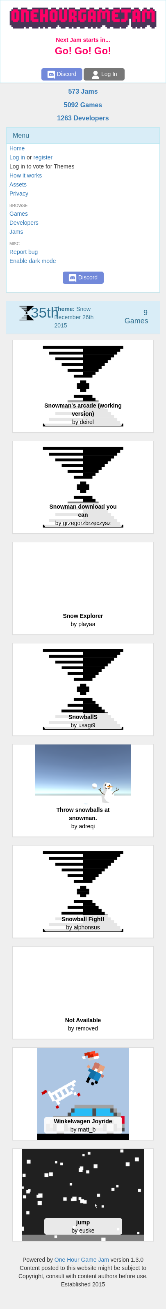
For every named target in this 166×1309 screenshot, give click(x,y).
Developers (24, 222)
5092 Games (83, 104)
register (42, 157)
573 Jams (83, 91)
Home (17, 148)
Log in (17, 157)
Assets (18, 184)
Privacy (18, 193)
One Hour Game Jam (82, 1259)
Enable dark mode (32, 261)
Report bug (23, 252)
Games (18, 213)
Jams (16, 231)
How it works (25, 175)
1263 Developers (83, 118)
